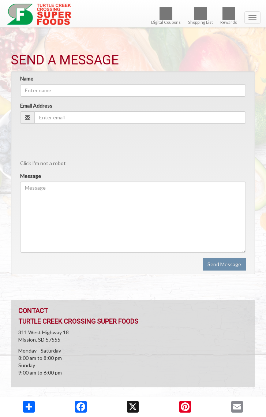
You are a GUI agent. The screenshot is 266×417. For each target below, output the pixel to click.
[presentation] (75, 143)
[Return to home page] (133, 14)
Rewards (228, 16)
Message (30, 176)
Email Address (36, 106)
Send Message (224, 264)
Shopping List (200, 16)
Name (26, 78)
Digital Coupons (166, 16)
